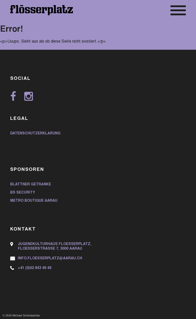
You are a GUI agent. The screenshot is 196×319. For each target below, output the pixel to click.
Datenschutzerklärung (35, 133)
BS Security (22, 193)
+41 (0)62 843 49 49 (34, 268)
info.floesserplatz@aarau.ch (50, 258)
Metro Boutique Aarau (33, 201)
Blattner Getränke (30, 184)
